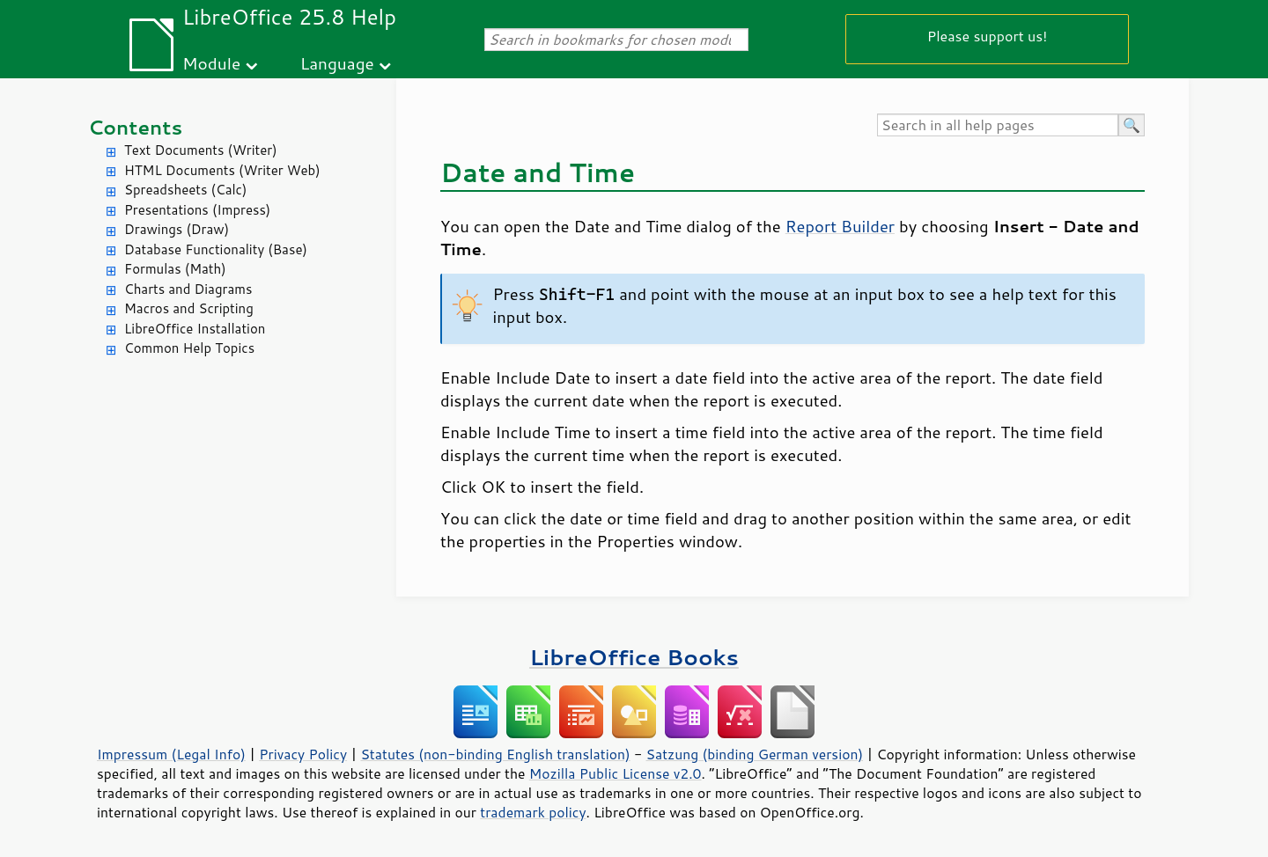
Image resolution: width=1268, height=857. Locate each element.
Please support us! (987, 36)
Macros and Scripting (189, 308)
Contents (135, 127)
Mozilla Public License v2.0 (615, 773)
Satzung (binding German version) (755, 754)
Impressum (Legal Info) (171, 754)
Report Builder (840, 226)
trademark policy (533, 812)
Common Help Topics (189, 348)
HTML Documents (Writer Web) (222, 170)
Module (211, 63)
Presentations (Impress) (197, 210)
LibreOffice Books (634, 656)
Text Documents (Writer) (200, 150)
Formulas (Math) (175, 269)
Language (337, 63)
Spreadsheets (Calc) (185, 189)
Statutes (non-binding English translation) (495, 754)
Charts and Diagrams (188, 289)
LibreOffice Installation (194, 328)
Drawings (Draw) (176, 229)
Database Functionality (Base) (215, 249)
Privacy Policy (303, 754)
